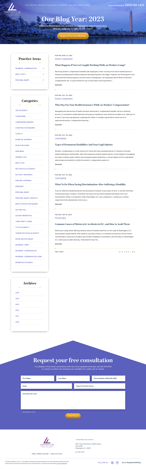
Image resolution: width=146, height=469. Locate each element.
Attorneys (41, 5)
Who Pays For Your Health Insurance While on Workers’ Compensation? (92, 105)
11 (132, 252)
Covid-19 (18, 134)
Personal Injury (61, 218)
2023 (17, 304)
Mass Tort (20, 163)
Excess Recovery (22, 145)
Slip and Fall (21, 210)
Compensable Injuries (24, 122)
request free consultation (73, 36)
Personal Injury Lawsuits (26, 198)
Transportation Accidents (27, 233)
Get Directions (80, 453)
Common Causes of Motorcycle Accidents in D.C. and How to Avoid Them (92, 224)
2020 (17, 322)
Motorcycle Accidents (25, 169)
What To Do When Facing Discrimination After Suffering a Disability (90, 184)
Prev (57, 252)
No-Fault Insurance (24, 175)
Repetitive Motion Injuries (26, 204)
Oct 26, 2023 (67, 95)
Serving (86, 5)
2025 (17, 293)
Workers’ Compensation (26, 68)
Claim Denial (20, 116)
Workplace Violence (24, 262)
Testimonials (72, 5)
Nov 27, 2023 (67, 55)
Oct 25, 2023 (67, 175)
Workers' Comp (22, 245)
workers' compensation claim (28, 257)
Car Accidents (21, 110)
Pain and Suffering (23, 181)
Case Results (63, 5)
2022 (17, 310)
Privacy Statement (61, 465)
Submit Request (73, 416)
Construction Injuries (25, 128)
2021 (17, 316)
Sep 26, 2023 (67, 214)
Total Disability (61, 138)
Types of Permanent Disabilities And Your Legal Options (84, 144)
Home (27, 5)
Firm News (19, 151)
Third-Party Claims (23, 222)
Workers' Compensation (64, 59)
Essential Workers (23, 140)
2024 (17, 299)
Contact (80, 5)
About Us (33, 5)
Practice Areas (52, 5)
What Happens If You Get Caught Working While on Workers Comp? (90, 65)
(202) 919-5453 (134, 5)
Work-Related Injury (24, 239)
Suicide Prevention (23, 216)
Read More (59, 85)
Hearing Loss (21, 157)
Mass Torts (20, 74)
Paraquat (19, 186)
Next (62, 252)
